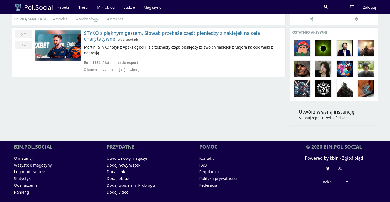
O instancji (24, 158)
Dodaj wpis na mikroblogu (131, 185)
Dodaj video (118, 192)
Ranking (21, 192)
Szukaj (326, 7)
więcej (135, 70)
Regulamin (209, 171)
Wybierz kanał (352, 7)
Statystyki (23, 178)
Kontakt (206, 158)
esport (132, 62)
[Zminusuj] (23, 45)
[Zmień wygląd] (327, 168)
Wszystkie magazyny (33, 165)
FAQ (203, 165)
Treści (83, 7)
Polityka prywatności (218, 178)
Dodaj (339, 7)
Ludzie (129, 7)
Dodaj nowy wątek (124, 165)
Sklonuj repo (309, 117)
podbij (118, 70)
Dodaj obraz (118, 178)
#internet (115, 19)
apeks (64, 7)
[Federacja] (311, 19)
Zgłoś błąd (352, 158)
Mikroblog (106, 7)
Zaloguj (369, 7)
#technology (87, 19)
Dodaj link (116, 171)
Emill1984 (92, 62)
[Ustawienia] (356, 19)
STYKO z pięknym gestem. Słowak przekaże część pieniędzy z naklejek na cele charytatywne (172, 36)
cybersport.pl (127, 39)
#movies (60, 19)
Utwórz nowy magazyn (128, 158)
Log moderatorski (30, 171)
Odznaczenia (26, 185)
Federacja (208, 185)
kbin (334, 158)
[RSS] (340, 168)
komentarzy (95, 69)
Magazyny (152, 7)
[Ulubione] (23, 34)
